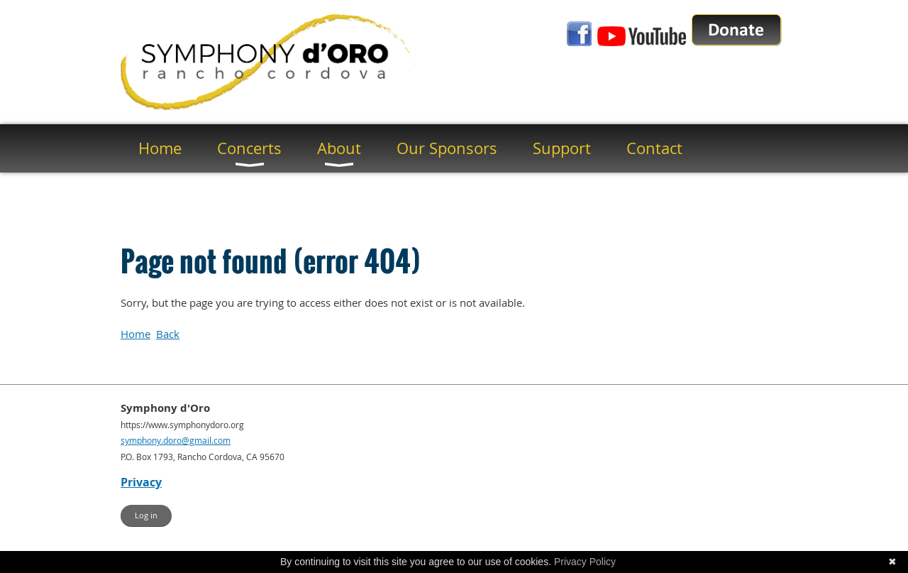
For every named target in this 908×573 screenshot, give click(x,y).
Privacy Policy (585, 561)
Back (167, 334)
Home (135, 334)
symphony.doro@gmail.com (176, 440)
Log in (146, 515)
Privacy (141, 482)
